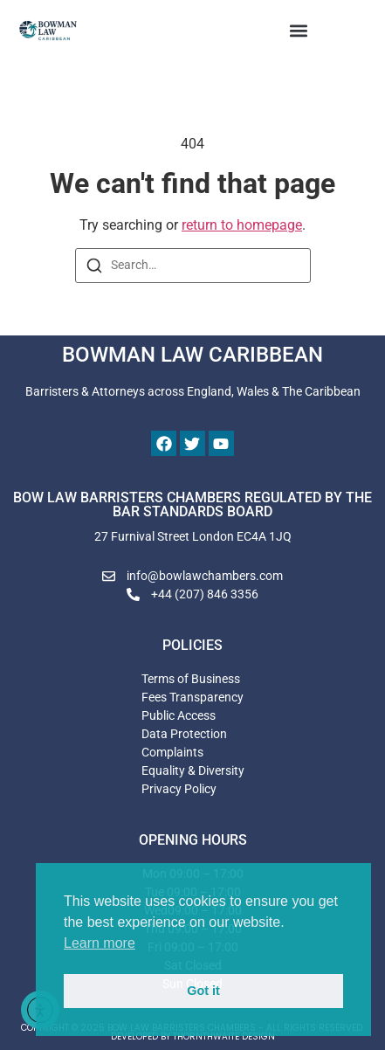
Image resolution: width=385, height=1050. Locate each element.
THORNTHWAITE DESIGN (224, 1036)
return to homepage (242, 225)
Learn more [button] (99, 943)
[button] (298, 31)
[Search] (94, 268)
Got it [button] (203, 991)
